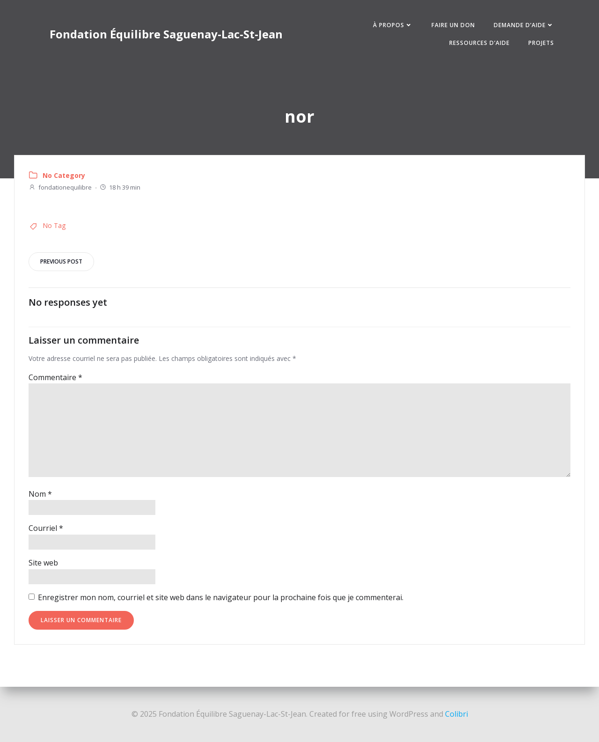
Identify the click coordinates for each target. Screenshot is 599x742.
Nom (40, 494)
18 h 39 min (119, 188)
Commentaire (55, 377)
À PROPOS (392, 25)
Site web (43, 563)
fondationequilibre (60, 188)
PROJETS (541, 43)
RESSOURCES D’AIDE (479, 43)
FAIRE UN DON (453, 25)
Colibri (456, 714)
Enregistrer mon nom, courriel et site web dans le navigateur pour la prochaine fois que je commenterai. (220, 597)
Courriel (46, 528)
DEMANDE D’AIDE (523, 25)
